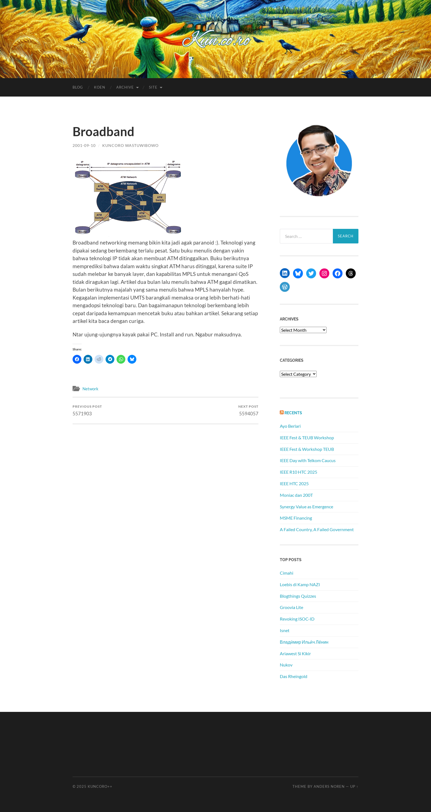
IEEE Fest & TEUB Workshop (307, 437)
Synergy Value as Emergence (306, 506)
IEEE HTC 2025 (294, 483)
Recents (293, 412)
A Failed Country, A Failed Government (317, 529)
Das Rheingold (293, 676)
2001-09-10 (84, 145)
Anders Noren (329, 786)
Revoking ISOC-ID (297, 618)
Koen (99, 87)
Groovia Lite (291, 607)
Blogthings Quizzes (298, 596)
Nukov (286, 664)
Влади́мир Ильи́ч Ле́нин (304, 641)
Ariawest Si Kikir (295, 653)
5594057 (248, 410)
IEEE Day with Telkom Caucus (308, 460)
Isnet (284, 630)
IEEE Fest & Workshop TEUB (307, 449)
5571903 (87, 410)
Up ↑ (354, 786)
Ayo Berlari (290, 426)
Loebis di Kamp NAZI (300, 584)
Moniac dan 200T (296, 495)
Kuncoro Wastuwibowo (130, 145)
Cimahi (286, 572)
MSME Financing (296, 517)
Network (90, 388)
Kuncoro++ (100, 786)
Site (153, 87)
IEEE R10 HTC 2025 (298, 471)
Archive (125, 87)
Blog (78, 87)
